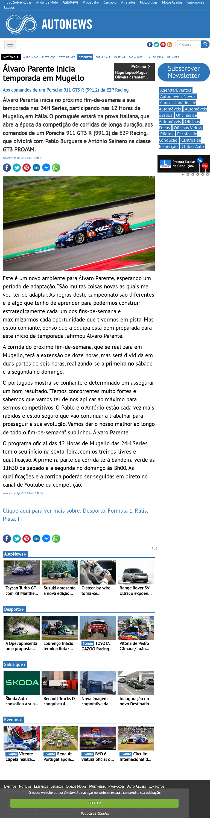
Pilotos (166, 133)
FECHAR (94, 803)
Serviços (57, 786)
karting (119, 56)
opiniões (173, 56)
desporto (85, 56)
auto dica (156, 56)
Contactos (156, 786)
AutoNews (15, 554)
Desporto (14, 609)
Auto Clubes (136, 786)
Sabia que (15, 664)
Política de (95, 813)
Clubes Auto (193, 146)
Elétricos (41, 786)
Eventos (13, 719)
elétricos (48, 56)
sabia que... (137, 56)
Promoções (116, 786)
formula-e (103, 56)
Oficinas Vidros (188, 127)
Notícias (25, 786)
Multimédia (97, 786)
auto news (30, 56)
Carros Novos (76, 786)
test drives (67, 56)
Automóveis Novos (178, 96)
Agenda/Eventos (175, 90)
